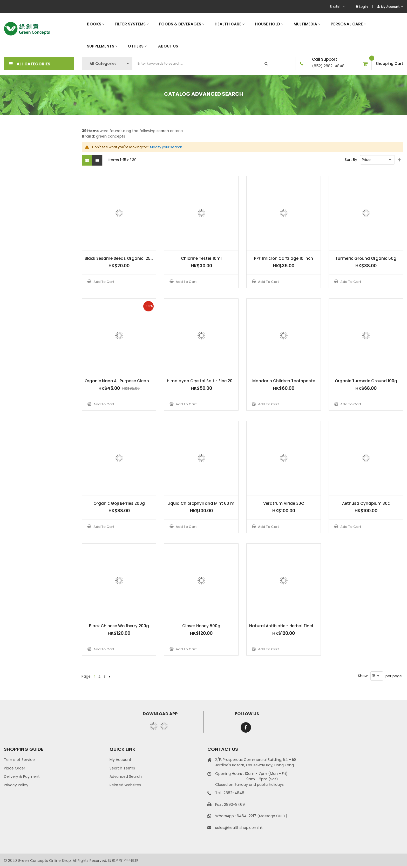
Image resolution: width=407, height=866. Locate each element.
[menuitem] (96, 24)
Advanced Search (126, 776)
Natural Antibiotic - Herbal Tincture (284, 626)
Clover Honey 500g (201, 626)
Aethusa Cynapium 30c (366, 503)
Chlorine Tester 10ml (201, 258)
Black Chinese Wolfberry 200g (119, 626)
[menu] (242, 35)
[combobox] (203, 63)
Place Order (14, 768)
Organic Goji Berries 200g (119, 503)
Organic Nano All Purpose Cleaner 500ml (126, 381)
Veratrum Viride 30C (283, 503)
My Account (120, 759)
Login (362, 6)
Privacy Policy (16, 785)
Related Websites (125, 785)
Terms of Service (19, 759)
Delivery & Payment (22, 776)
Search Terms (122, 768)
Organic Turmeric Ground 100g (366, 381)
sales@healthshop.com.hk (239, 827)
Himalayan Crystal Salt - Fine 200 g (203, 381)
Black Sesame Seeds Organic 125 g (119, 258)
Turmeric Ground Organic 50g (365, 258)
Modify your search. (166, 147)
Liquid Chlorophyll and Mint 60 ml (201, 503)
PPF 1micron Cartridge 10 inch (283, 258)
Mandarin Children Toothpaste (283, 381)
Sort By (351, 159)
